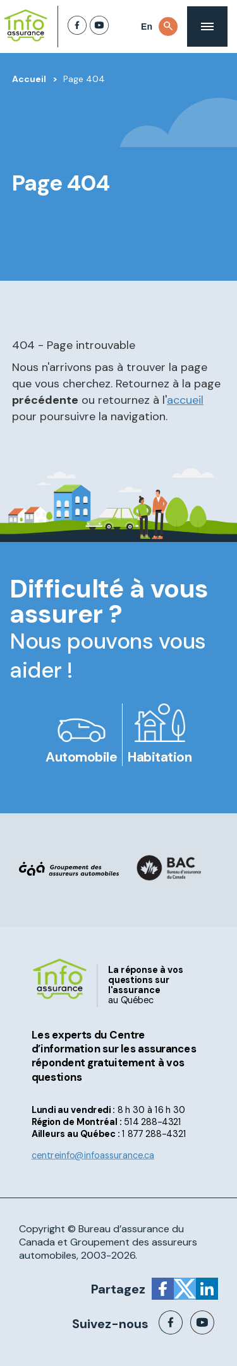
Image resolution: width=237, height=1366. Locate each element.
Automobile (81, 757)
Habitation (159, 757)
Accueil (29, 79)
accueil (185, 400)
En (146, 26)
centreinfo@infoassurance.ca (93, 1156)
